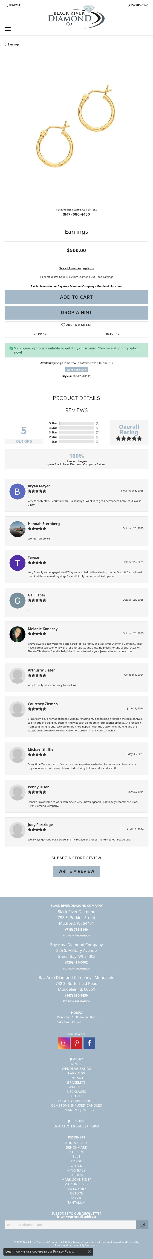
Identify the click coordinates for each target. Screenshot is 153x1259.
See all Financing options (76, 268)
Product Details (76, 398)
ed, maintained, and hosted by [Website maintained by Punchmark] (121, 1242)
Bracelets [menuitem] (76, 1082)
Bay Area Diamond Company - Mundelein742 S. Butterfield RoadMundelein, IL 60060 (76, 989)
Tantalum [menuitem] (76, 1202)
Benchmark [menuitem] (76, 1147)
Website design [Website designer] (94, 1242)
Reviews (76, 410)
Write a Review (76, 871)
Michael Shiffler (41, 749)
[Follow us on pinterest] (76, 1043)
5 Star (53, 423)
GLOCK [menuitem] (76, 1165)
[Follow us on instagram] (64, 1043)
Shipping (40, 334)
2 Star (53, 437)
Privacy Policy (63, 1251)
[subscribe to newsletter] (142, 1224)
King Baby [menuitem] (76, 1170)
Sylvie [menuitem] (76, 1198)
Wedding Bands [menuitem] (76, 1068)
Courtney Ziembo (43, 704)
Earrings (13, 44)
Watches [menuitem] (76, 1087)
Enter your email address (76, 1216)
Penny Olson (38, 787)
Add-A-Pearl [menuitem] (76, 1143)
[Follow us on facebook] (89, 1043)
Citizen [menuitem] (76, 1152)
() (97, 423)
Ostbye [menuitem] (76, 1193)
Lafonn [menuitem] (76, 1175)
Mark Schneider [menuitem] (76, 1179)
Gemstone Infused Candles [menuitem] (76, 1105)
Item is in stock (76, 369)
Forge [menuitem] (76, 1161)
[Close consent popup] (89, 1251)
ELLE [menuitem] (76, 1156)
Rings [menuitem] (76, 1064)
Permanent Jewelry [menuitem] (76, 1110)
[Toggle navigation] (7, 29)
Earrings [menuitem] (76, 1073)
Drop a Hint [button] (76, 312)
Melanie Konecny (43, 629)
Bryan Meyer (39, 486)
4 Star (53, 428)
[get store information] (76, 935)
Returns (112, 334)
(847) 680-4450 (76, 214)
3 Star (53, 432)
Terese (33, 557)
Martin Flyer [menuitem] (76, 1184)
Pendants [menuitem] (76, 1078)
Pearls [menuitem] (76, 1096)
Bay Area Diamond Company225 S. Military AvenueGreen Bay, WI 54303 (76, 956)
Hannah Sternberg (44, 523)
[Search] (12, 5)
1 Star (53, 442)
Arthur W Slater (41, 670)
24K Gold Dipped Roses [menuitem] (76, 1101)
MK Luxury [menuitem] (76, 1188)
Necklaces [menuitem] (76, 1091)
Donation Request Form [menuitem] (76, 1126)
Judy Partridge (40, 824)
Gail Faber (36, 595)
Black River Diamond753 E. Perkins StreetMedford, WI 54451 (76, 923)
